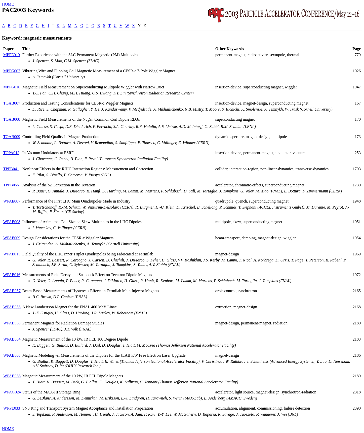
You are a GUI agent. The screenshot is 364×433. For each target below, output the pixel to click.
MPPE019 (11, 55)
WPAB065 (12, 355)
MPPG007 (11, 71)
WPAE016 (11, 275)
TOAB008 (11, 119)
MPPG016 (11, 87)
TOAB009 (11, 137)
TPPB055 (11, 185)
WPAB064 (12, 339)
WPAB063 (12, 323)
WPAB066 (12, 376)
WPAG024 (12, 392)
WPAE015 (11, 254)
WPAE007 (11, 201)
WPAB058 (12, 307)
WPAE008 (11, 222)
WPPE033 (11, 408)
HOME (8, 4)
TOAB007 (11, 103)
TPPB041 (11, 169)
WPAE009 (11, 238)
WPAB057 (12, 291)
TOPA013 (11, 153)
